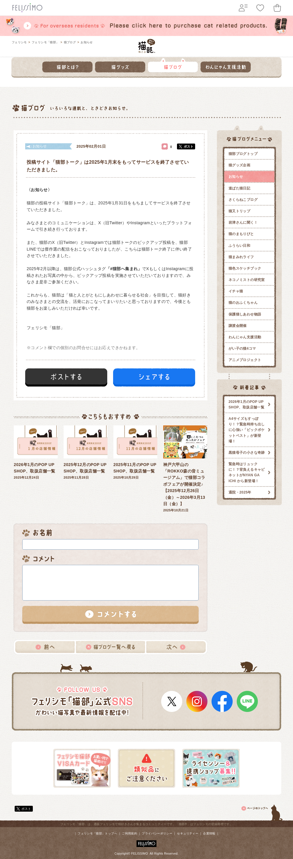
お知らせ (87, 42)
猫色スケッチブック (245, 268)
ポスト (188, 146)
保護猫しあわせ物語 (245, 314)
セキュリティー (187, 833)
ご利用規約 (129, 833)
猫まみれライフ (241, 257)
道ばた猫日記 (239, 188)
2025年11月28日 (86, 452)
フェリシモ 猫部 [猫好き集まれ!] (146, 46)
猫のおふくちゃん (243, 303)
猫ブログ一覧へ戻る (110, 647)
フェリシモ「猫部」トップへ (97, 833)
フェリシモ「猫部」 (45, 42)
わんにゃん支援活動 (245, 337)
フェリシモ (19, 42)
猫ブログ (70, 42)
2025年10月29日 (135, 452)
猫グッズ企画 (239, 165)
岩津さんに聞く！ (243, 222)
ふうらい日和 (239, 246)
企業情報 (209, 833)
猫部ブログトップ (243, 154)
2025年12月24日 (36, 452)
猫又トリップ (239, 211)
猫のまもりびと (241, 234)
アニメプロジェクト (245, 360)
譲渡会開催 (238, 326)
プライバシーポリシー (157, 833)
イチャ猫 (236, 291)
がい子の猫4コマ (242, 348)
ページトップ (262, 811)
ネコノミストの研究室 (247, 280)
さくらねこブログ (243, 200)
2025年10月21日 (185, 468)
